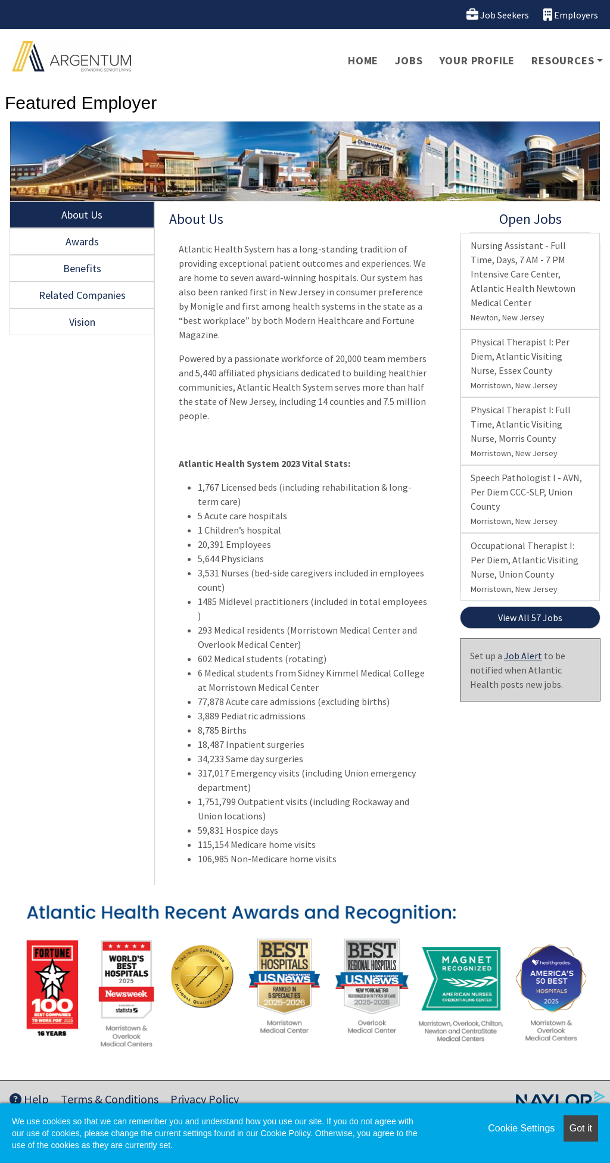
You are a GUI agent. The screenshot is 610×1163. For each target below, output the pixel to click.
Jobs (408, 60)
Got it (580, 1128)
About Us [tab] (81, 215)
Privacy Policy (204, 1099)
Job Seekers (497, 14)
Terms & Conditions (109, 1099)
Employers (570, 14)
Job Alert (523, 656)
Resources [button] (562, 60)
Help (29, 1099)
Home (363, 60)
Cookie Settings (521, 1128)
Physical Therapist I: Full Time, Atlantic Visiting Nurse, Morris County (521, 431)
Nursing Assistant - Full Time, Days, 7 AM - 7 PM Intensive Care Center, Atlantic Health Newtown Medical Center (523, 281)
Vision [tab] (82, 322)
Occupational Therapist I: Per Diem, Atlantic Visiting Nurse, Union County (524, 567)
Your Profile (477, 60)
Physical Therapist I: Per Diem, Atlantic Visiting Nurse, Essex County (520, 363)
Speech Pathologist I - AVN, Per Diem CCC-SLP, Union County (526, 499)
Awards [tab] (82, 241)
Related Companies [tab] (82, 295)
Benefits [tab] (82, 268)
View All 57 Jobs (530, 617)
